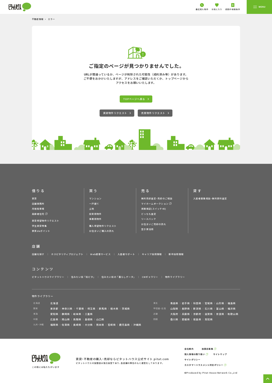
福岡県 (54, 324)
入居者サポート (126, 254)
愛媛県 (186, 319)
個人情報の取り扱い (194, 354)
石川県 (209, 308)
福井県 (232, 308)
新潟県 (197, 308)
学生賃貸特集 (39, 226)
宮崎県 (112, 324)
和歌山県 (233, 314)
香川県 (174, 319)
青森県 (174, 303)
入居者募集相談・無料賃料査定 (210, 198)
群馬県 (103, 308)
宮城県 (209, 303)
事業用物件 (95, 219)
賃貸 (34, 198)
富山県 (220, 308)
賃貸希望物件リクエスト (45, 220)
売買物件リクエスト (155, 113)
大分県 (89, 324)
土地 (91, 208)
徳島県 (197, 319)
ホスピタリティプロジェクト (67, 254)
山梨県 (174, 308)
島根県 (89, 319)
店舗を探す (38, 254)
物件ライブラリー (175, 277)
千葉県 (80, 308)
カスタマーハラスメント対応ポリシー (203, 364)
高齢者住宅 (38, 214)
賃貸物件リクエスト (117, 113)
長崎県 (77, 324)
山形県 (220, 303)
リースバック (148, 219)
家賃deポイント (41, 231)
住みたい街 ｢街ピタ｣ (83, 277)
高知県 (209, 319)
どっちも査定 (148, 214)
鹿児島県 (124, 324)
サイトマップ (220, 354)
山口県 (100, 319)
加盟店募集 (207, 348)
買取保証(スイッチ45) (153, 208)
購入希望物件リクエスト (102, 226)
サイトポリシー (192, 359)
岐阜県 (77, 314)
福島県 (232, 303)
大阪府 (174, 314)
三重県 (89, 314)
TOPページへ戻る (136, 99)
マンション (95, 198)
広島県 (54, 319)
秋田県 (197, 303)
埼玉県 (91, 308)
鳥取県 (77, 319)
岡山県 (66, 319)
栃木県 (114, 308)
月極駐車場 (38, 208)
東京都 (54, 308)
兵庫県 (186, 314)
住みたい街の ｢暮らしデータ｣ (118, 277)
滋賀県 (209, 314)
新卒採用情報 (176, 254)
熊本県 (100, 324)
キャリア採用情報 (152, 254)
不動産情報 (37, 19)
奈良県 (220, 314)
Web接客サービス (100, 254)
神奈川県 (67, 308)
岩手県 (186, 303)
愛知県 (54, 314)
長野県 (186, 308)
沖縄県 (137, 324)
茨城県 (126, 308)
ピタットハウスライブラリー (48, 277)
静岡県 (66, 314)
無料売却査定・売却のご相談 (156, 198)
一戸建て (94, 203)
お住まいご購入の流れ (101, 231)
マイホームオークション (154, 203)
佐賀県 (66, 324)
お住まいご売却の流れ (153, 224)
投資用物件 (95, 214)
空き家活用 (147, 229)
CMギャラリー (150, 277)
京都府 (197, 314)
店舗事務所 (38, 203)
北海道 (54, 303)
